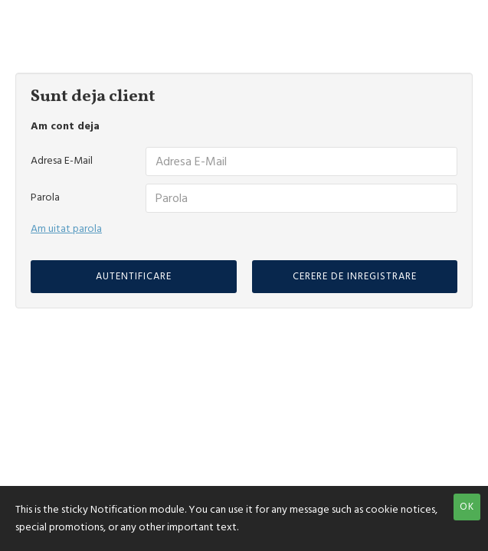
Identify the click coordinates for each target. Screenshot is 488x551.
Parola (45, 197)
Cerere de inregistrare (355, 276)
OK (467, 507)
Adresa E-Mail (62, 160)
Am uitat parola (66, 228)
